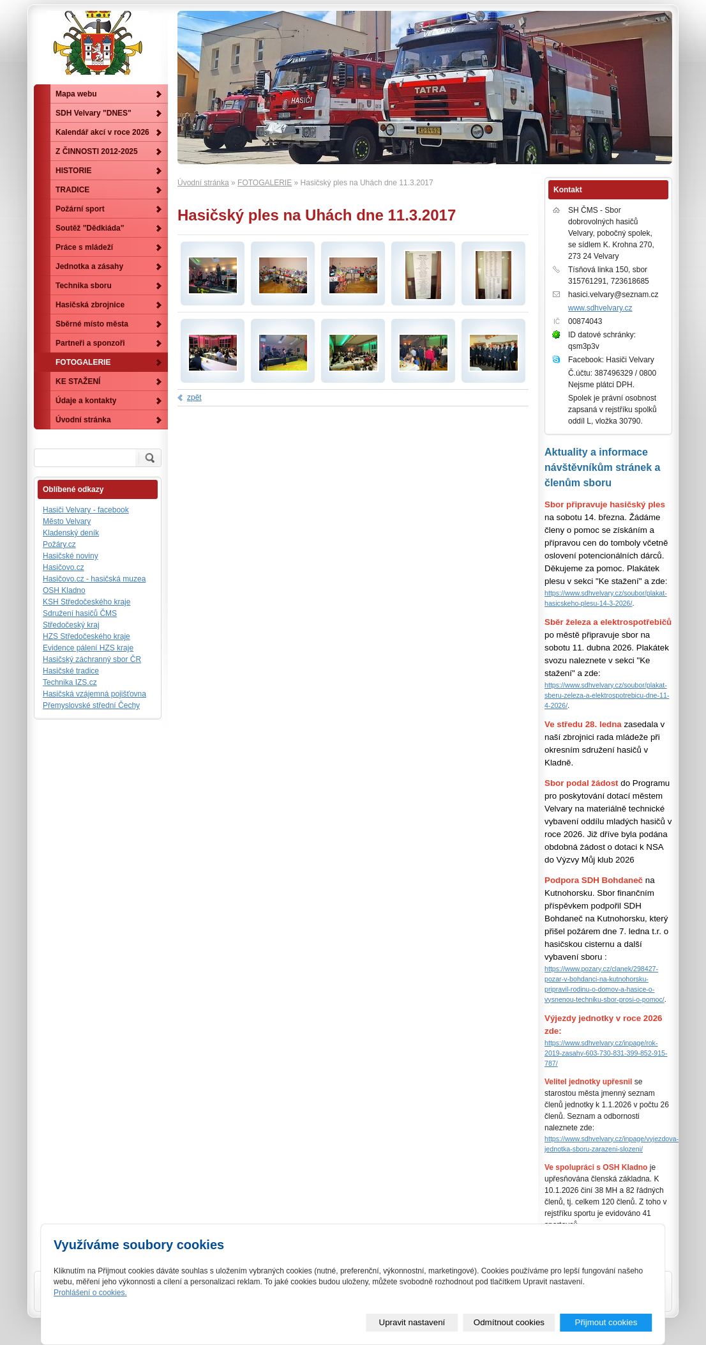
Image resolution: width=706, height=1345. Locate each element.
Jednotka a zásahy (89, 266)
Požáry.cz (59, 544)
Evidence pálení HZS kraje (88, 647)
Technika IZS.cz (70, 682)
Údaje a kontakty (86, 400)
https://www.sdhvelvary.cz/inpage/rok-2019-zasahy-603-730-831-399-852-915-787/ (606, 1053)
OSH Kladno (64, 590)
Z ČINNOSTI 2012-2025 (97, 151)
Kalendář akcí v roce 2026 (102, 132)
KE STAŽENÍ (78, 381)
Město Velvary (67, 521)
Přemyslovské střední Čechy (91, 705)
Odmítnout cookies (509, 1322)
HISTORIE (73, 170)
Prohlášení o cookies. (90, 1292)
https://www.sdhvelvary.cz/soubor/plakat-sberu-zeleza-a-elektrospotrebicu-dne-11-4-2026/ (607, 695)
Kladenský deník (71, 532)
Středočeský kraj (71, 624)
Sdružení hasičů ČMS (80, 613)
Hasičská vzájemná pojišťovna (94, 693)
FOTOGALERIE (264, 182)
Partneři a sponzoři (90, 343)
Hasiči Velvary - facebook (86, 509)
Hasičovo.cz (63, 567)
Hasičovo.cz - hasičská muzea (94, 578)
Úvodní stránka (203, 182)
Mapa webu (76, 93)
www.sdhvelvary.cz (600, 308)
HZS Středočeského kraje (86, 636)
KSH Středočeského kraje (86, 601)
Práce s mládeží (84, 247)
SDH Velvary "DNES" (93, 113)
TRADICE (72, 189)
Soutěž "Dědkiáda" (90, 228)
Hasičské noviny (70, 555)
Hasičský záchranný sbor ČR (92, 659)
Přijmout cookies (606, 1322)
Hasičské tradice (71, 670)
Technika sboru (84, 285)
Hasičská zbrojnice (90, 304)
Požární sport (80, 208)
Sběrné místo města (92, 323)
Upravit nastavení (412, 1322)
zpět (194, 397)
